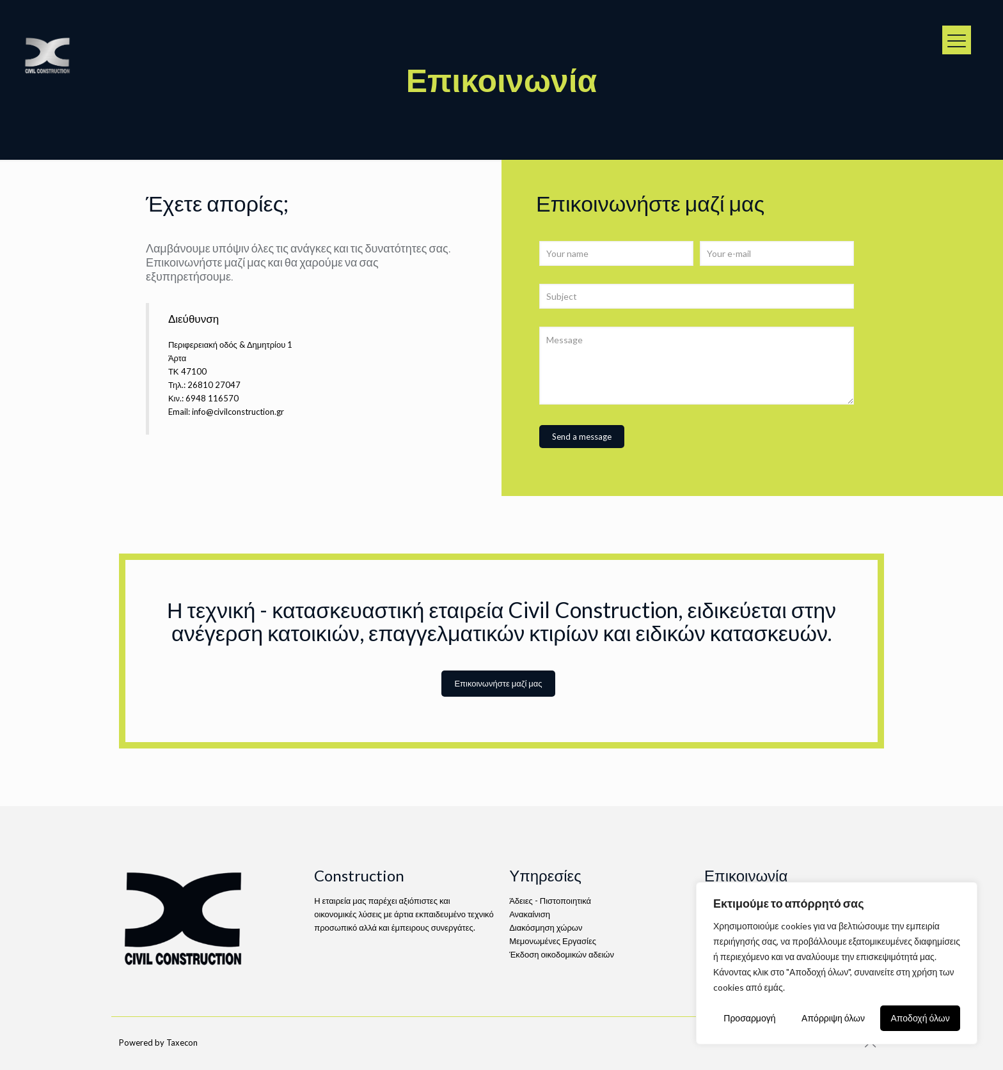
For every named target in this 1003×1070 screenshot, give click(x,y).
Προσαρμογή (749, 1017)
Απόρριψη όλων (833, 1017)
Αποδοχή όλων (920, 1017)
